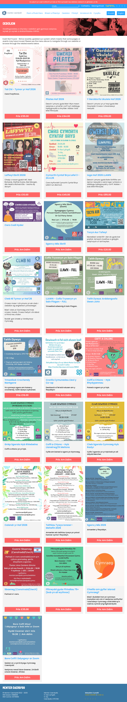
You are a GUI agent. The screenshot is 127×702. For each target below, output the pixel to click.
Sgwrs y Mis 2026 (96, 525)
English (121, 13)
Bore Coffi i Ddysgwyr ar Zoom (22, 658)
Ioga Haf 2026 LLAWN (99, 175)
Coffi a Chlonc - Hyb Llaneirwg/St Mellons (58, 446)
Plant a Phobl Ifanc (35, 13)
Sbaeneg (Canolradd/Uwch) (21, 589)
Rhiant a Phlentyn (52, 13)
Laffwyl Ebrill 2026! (15, 175)
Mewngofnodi (98, 6)
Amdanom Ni (86, 13)
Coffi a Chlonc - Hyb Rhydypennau (98, 381)
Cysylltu (97, 13)
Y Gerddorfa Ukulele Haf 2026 (104, 99)
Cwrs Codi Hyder (14, 225)
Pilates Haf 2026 (55, 99)
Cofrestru (85, 6)
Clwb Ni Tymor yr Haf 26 (18, 298)
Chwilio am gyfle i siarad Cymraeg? (101, 591)
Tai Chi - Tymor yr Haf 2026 (20, 89)
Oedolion (66, 13)
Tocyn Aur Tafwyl (97, 232)
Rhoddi (111, 13)
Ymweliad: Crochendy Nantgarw (17, 381)
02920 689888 (90, 695)
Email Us (100, 695)
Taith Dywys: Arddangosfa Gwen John (102, 300)
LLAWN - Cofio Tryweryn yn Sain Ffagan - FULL (61, 300)
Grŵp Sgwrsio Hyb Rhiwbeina (21, 444)
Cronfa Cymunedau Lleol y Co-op (61, 381)
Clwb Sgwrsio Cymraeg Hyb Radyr (103, 446)
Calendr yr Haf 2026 (16, 525)
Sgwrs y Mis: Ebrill (56, 243)
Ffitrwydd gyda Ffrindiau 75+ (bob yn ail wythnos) (62, 591)
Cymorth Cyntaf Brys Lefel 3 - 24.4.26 (62, 177)
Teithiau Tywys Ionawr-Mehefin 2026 (59, 526)
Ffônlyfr (75, 13)
